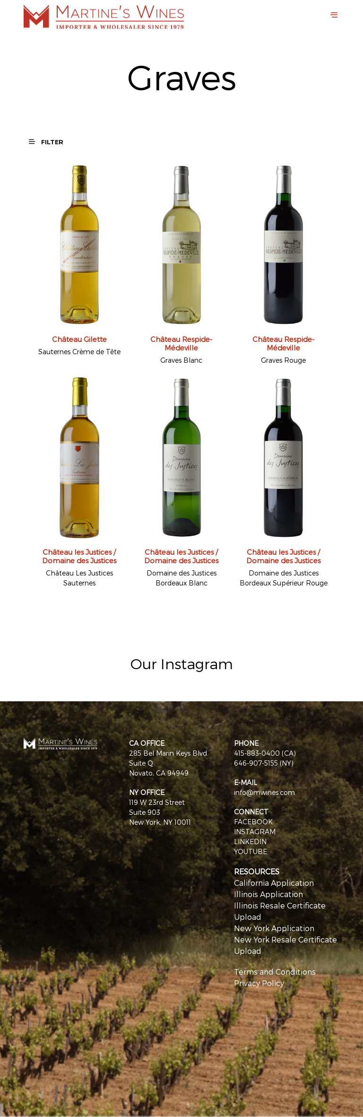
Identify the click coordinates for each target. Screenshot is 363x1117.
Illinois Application (268, 894)
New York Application (274, 928)
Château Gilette (79, 339)
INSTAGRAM (255, 832)
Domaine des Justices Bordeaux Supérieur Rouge (284, 578)
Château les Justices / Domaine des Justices (79, 556)
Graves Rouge (283, 360)
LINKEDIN (250, 842)
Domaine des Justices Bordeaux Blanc (181, 578)
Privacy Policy (259, 982)
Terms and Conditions (275, 971)
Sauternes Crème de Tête (79, 352)
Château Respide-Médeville (181, 343)
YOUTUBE (250, 851)
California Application (274, 882)
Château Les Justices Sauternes (79, 578)
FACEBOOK (253, 822)
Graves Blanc (181, 360)
